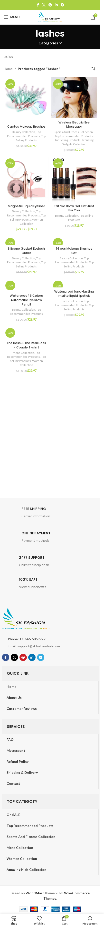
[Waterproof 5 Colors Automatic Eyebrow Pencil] (26, 285)
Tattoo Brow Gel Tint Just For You (74, 208)
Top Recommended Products (24, 134)
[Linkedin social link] (56, 5)
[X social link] (44, 5)
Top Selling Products (31, 138)
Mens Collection (23, 353)
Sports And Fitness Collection (74, 132)
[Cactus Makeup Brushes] (26, 100)
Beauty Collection (23, 132)
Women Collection (31, 221)
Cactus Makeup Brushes (26, 126)
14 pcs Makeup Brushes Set (74, 250)
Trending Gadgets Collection (78, 142)
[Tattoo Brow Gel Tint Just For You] (74, 179)
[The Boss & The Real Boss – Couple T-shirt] (26, 332)
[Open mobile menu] (11, 17)
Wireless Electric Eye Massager (74, 124)
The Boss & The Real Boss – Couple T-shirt (26, 345)
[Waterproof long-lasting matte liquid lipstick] (74, 283)
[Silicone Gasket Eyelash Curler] (26, 240)
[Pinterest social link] (50, 5)
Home (8, 69)
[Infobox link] (50, 514)
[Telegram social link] (62, 5)
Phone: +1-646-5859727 (27, 639)
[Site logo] (50, 17)
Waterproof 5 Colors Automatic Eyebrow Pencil (26, 300)
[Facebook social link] (38, 5)
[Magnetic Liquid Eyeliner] (26, 179)
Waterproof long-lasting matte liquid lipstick (74, 293)
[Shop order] (93, 68)
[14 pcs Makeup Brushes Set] (74, 240)
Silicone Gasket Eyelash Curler (26, 250)
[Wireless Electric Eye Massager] (74, 97)
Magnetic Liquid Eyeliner (26, 206)
